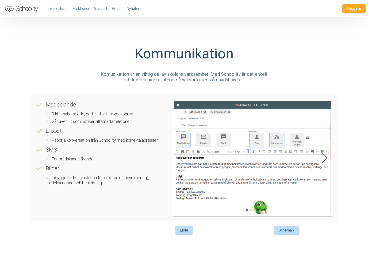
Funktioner (80, 8)
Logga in (354, 8)
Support (100, 8)
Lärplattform (57, 8)
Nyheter (132, 8)
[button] (324, 157)
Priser (117, 8)
